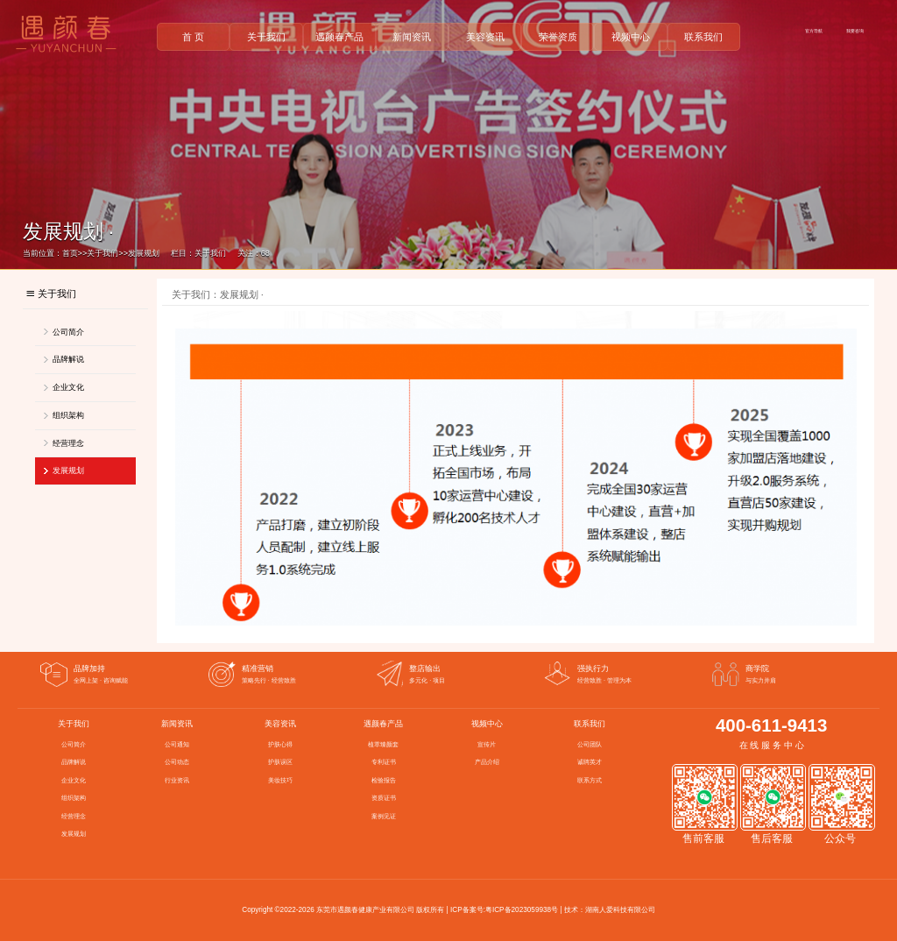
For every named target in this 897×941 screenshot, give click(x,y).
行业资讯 (177, 780)
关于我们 (266, 37)
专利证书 (383, 762)
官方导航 (814, 30)
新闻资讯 (411, 37)
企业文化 (68, 387)
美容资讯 (485, 37)
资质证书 (383, 798)
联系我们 (703, 37)
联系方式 (589, 780)
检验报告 (383, 780)
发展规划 (143, 253)
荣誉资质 (558, 37)
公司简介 (68, 332)
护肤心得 (280, 744)
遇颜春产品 (339, 37)
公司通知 (177, 744)
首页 (70, 253)
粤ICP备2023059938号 (521, 910)
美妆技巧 (280, 780)
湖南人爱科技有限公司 (620, 910)
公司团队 (589, 744)
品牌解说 (68, 359)
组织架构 (68, 415)
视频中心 (630, 37)
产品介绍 (487, 762)
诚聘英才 (589, 762)
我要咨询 (855, 30)
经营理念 (68, 443)
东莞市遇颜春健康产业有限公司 (365, 910)
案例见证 (383, 816)
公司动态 (177, 762)
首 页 (193, 37)
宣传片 (486, 744)
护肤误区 (280, 762)
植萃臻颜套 (383, 744)
